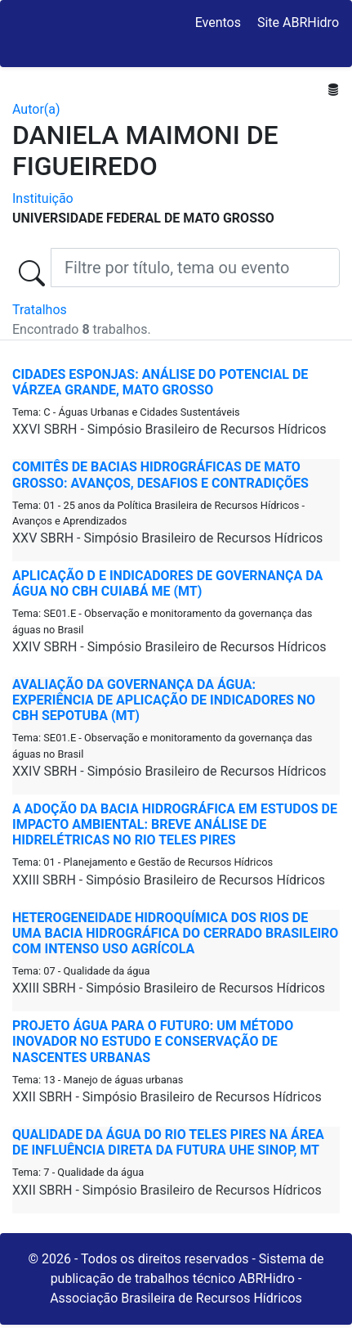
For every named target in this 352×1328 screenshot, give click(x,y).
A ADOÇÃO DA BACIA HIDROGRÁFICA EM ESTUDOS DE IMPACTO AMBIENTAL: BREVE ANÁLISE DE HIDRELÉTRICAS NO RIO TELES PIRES (174, 824)
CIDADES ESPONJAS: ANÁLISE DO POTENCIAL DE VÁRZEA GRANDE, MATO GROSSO (160, 382)
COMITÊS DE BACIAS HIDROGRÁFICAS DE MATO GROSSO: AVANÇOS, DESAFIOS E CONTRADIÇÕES (160, 474)
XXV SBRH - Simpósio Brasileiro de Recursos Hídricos (167, 538)
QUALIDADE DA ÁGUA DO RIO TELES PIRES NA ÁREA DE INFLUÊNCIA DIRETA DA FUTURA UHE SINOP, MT (168, 1142)
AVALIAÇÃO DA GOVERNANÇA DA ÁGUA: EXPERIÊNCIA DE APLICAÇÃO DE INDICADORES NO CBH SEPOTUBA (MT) (163, 700)
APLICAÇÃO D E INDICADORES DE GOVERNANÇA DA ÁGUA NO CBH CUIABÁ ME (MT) (167, 583)
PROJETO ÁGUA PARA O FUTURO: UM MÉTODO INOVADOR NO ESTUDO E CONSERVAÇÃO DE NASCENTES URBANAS (152, 1041)
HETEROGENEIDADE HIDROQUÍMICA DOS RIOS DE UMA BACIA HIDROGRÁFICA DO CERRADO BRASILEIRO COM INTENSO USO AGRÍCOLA (175, 933)
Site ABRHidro (298, 22)
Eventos (218, 22)
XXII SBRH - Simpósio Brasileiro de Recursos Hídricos (167, 1097)
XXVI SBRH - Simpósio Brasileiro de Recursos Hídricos (169, 429)
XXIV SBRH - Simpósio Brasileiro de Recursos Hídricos (169, 647)
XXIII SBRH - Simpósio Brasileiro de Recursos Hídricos (168, 880)
